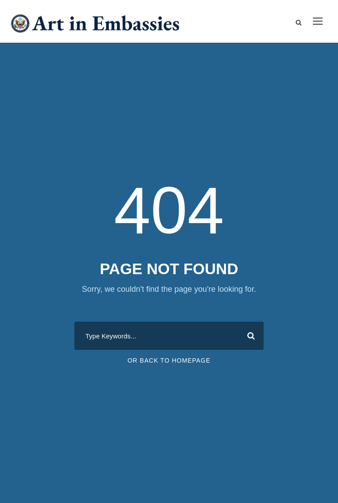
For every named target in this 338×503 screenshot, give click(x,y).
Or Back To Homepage (169, 360)
